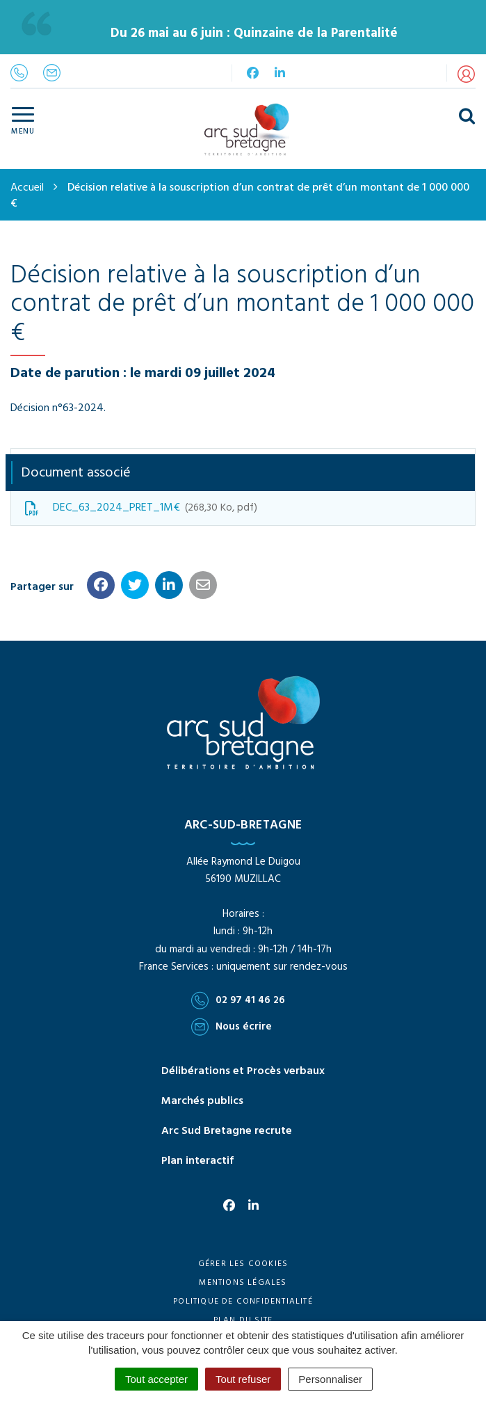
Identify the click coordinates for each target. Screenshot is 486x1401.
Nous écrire (231, 1027)
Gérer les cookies (243, 1264)
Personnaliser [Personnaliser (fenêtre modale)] (330, 1379)
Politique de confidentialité (243, 1301)
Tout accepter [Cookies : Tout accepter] (156, 1379)
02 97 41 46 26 (238, 1000)
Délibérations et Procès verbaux (243, 1071)
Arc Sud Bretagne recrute (226, 1131)
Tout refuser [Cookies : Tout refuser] (243, 1379)
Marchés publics (202, 1101)
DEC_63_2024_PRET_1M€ (141, 508)
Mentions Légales (242, 1283)
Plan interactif (197, 1161)
